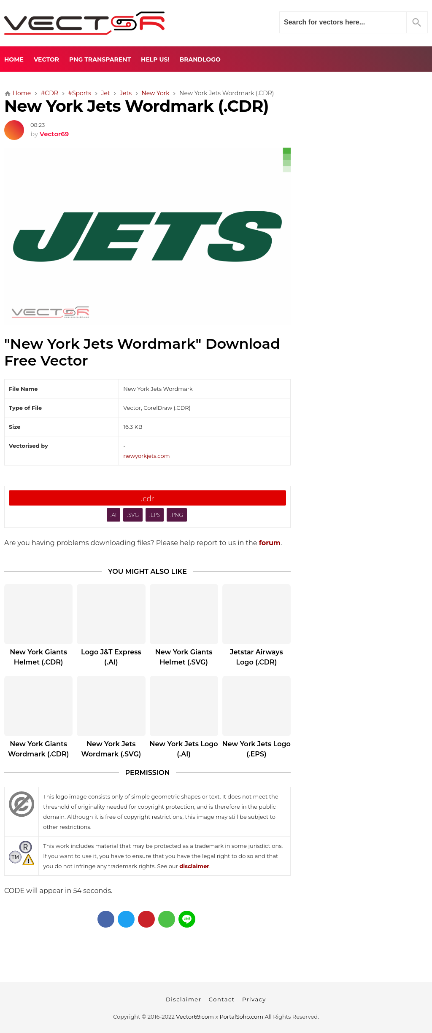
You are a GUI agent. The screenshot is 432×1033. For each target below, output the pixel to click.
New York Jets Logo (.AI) (184, 749)
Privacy (254, 999)
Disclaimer (183, 999)
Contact (222, 999)
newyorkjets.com (146, 455)
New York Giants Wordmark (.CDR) (38, 749)
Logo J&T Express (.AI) (111, 657)
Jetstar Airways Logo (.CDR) (256, 657)
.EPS (154, 514)
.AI (113, 514)
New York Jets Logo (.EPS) (256, 749)
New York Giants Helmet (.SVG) (184, 657)
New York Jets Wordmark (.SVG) (111, 749)
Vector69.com (194, 1016)
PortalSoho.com (242, 1016)
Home (14, 59)
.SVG (133, 514)
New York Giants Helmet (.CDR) (38, 657)
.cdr (147, 498)
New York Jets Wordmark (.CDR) (136, 106)
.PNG (176, 514)
